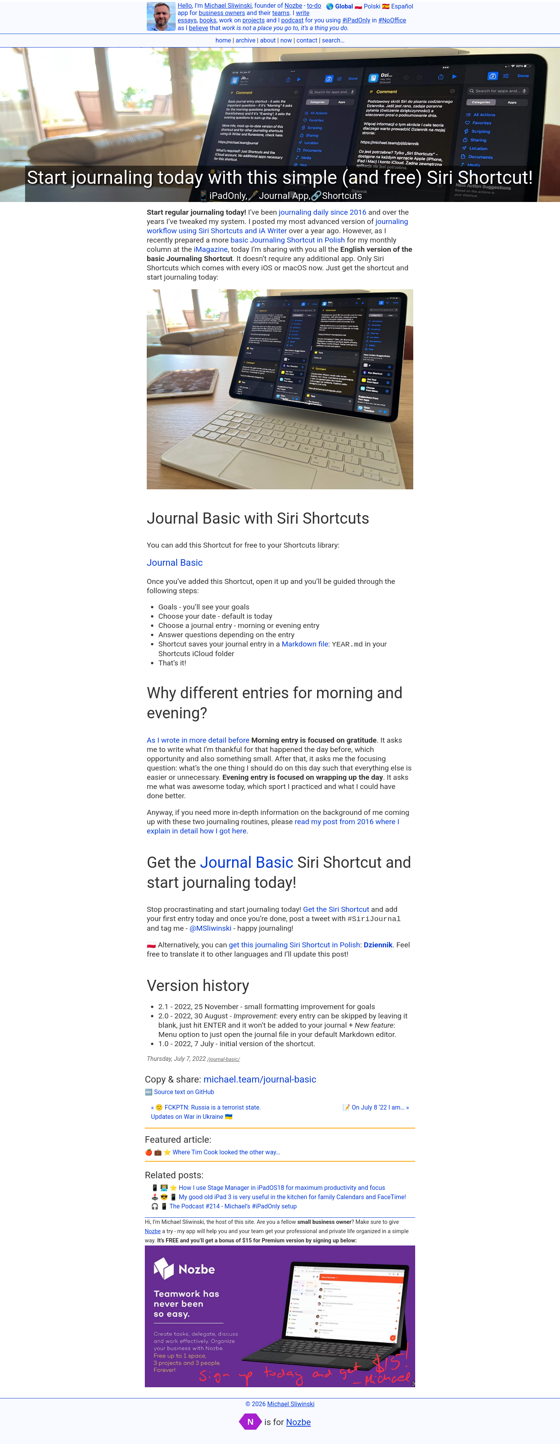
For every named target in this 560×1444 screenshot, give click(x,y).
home (223, 40)
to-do (314, 5)
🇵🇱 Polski (367, 6)
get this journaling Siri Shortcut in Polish (294, 944)
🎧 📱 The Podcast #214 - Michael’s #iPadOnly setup (224, 1206)
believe (198, 28)
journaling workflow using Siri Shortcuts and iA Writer (277, 226)
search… (333, 40)
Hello (185, 5)
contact (307, 40)
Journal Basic (175, 562)
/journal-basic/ (223, 1059)
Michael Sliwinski (227, 5)
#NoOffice (392, 20)
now (286, 40)
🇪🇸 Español (397, 6)
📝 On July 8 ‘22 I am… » (376, 1107)
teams (281, 13)
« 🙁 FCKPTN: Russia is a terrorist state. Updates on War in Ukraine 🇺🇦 (206, 1112)
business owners (222, 13)
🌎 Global (339, 6)
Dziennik (378, 944)
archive (245, 40)
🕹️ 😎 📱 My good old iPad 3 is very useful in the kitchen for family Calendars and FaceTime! (278, 1197)
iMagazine (211, 249)
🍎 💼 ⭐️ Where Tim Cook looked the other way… (212, 1152)
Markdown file (305, 644)
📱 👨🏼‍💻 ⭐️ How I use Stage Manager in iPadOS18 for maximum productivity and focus (268, 1187)
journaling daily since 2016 (323, 212)
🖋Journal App (278, 195)
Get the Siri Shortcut (336, 909)
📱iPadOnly (221, 195)
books (208, 20)
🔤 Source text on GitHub (179, 1092)
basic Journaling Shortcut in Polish (288, 240)
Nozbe (293, 5)
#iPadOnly (356, 20)
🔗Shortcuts (336, 195)
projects (254, 20)
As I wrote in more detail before (198, 740)
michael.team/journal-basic (260, 1079)
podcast (292, 20)
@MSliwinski (211, 928)
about (268, 40)
